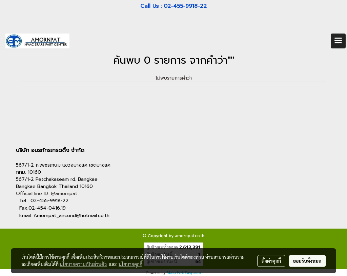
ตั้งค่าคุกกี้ (271, 261)
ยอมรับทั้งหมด (307, 261)
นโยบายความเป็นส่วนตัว (83, 264)
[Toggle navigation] (338, 41)
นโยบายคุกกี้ (130, 264)
